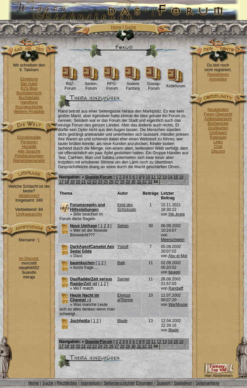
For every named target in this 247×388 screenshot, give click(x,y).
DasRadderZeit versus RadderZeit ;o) (91, 281)
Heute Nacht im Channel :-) (84, 297)
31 (139, 181)
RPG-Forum (112, 84)
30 (133, 181)
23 (94, 181)
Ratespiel (218, 137)
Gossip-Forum (153, 84)
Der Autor (29, 83)
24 (100, 181)
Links (218, 142)
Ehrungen (144, 383)
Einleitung (29, 79)
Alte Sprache (29, 151)
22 (89, 181)
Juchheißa (80, 320)
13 (164, 177)
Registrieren (218, 74)
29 (127, 181)
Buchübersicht (28, 93)
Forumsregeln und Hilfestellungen (87, 207)
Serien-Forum (91, 84)
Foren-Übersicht (218, 114)
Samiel (123, 279)
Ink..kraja (176, 214)
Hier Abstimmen (218, 374)
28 (122, 181)
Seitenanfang (207, 383)
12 (159, 177)
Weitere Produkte (29, 111)
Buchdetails (29, 97)
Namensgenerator (29, 160)
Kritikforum (175, 84)
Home (116, 27)
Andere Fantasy (132, 84)
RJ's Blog (29, 88)
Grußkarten (218, 128)
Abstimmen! (29, 195)
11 (153, 177)
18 (67, 181)
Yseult (122, 246)
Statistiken (183, 383)
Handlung (29, 102)
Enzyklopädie (29, 137)
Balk (121, 263)
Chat (218, 146)
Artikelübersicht (218, 119)
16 (181, 177)
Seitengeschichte (119, 383)
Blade (122, 320)
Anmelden (218, 79)
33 (150, 181)
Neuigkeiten (217, 109)
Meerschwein (173, 239)
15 (176, 177)
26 (111, 181)
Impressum (90, 383)
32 (144, 181)
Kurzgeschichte (28, 107)
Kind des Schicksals (126, 207)
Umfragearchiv (29, 214)
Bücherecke (217, 123)
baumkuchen (82, 263)
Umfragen (218, 132)
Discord (218, 151)
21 (83, 181)
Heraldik (29, 146)
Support (163, 383)
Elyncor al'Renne (125, 297)
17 (61, 181)
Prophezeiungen (29, 156)
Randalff (175, 288)
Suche (130, 27)
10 (148, 177)
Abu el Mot (177, 256)
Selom (122, 225)
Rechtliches (67, 383)
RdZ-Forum (70, 84)
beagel (174, 272)
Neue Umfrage (83, 225)
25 (106, 181)
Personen (29, 142)
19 (72, 181)
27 (117, 181)
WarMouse (178, 304)
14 (170, 177)
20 (78, 181)
